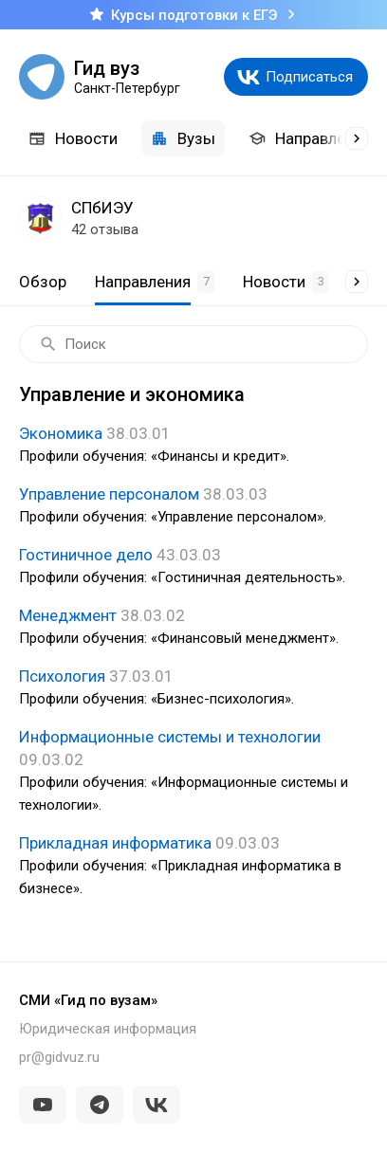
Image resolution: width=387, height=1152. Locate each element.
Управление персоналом (193, 506)
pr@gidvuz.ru (59, 1057)
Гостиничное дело (193, 567)
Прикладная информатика (193, 866)
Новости (73, 138)
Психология (193, 688)
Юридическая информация (107, 1028)
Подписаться (309, 76)
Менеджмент (193, 627)
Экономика (193, 445)
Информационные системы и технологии (193, 771)
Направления (310, 138)
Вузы (183, 138)
